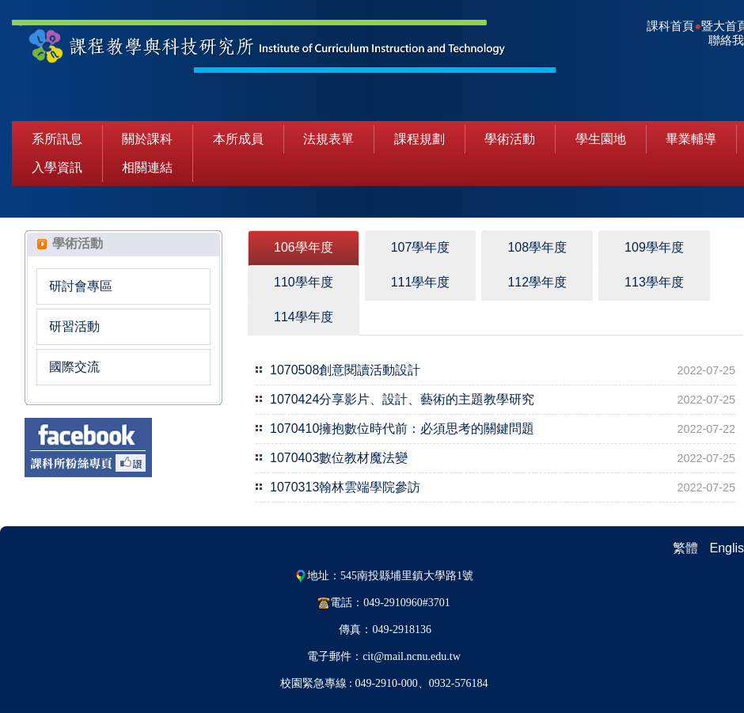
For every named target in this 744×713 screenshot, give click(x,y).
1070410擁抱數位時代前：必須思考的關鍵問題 (402, 428)
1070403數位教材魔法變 (339, 458)
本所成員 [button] (238, 139)
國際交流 (74, 367)
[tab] (303, 248)
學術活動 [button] (509, 139)
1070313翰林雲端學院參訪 (345, 487)
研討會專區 (80, 286)
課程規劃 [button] (419, 139)
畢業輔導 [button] (691, 139)
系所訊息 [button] (57, 139)
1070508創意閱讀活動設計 (345, 370)
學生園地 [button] (600, 139)
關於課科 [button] (147, 139)
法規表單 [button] (328, 139)
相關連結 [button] (147, 167)
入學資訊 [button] (57, 167)
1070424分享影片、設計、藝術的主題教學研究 (402, 399)
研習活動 (74, 326)
